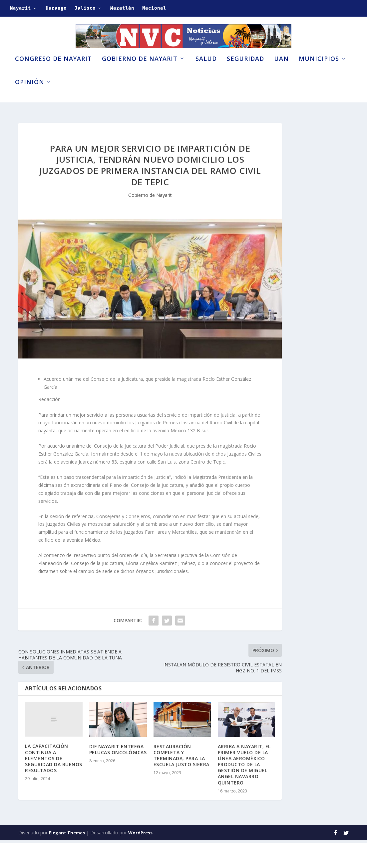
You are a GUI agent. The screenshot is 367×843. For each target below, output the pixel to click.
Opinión (29, 92)
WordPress (140, 835)
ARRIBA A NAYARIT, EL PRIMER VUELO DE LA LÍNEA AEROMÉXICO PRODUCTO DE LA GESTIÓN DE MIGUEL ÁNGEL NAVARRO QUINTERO (244, 767)
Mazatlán (122, 8)
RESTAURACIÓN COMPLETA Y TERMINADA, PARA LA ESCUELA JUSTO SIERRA (181, 758)
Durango (56, 8)
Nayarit (20, 8)
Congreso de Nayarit (53, 69)
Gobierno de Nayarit (140, 69)
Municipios (319, 69)
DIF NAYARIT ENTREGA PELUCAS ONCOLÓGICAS (118, 752)
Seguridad (245, 69)
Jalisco (85, 8)
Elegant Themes (67, 835)
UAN (281, 69)
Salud (206, 69)
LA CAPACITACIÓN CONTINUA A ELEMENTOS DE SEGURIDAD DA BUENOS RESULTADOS (53, 761)
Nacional (154, 8)
